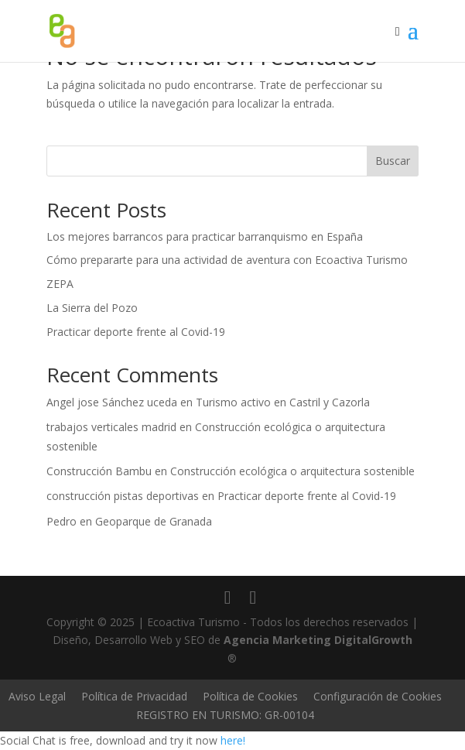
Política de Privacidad (134, 696)
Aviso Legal (37, 696)
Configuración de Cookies (377, 696)
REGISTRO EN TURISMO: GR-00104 (225, 714)
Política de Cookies (250, 696)
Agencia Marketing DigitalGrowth (318, 639)
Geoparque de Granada (153, 521)
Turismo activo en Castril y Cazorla (283, 402)
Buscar (392, 160)
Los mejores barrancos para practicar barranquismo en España (204, 236)
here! (233, 740)
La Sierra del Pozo (92, 307)
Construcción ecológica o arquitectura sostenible (292, 471)
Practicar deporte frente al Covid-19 (135, 331)
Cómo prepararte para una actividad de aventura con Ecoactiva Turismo (227, 259)
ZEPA (60, 283)
